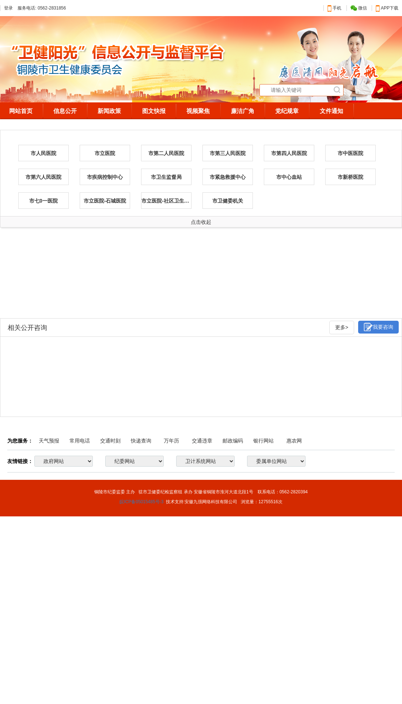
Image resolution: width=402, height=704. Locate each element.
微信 (358, 8)
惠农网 (294, 441)
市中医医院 (350, 153)
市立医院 (105, 153)
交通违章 (202, 441)
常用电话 (79, 441)
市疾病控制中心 (105, 177)
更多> (341, 327)
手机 (334, 8)
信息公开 (65, 111)
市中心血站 (289, 177)
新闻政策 (109, 111)
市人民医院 (43, 153)
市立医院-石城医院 (105, 201)
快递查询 (141, 441)
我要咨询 (378, 326)
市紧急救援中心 (228, 177)
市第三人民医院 (228, 153)
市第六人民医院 (43, 177)
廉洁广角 (242, 111)
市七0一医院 (43, 201)
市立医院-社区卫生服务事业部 (166, 201)
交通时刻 (110, 441)
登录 (8, 8)
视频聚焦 (198, 111)
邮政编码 (233, 441)
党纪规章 (287, 111)
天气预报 (49, 441)
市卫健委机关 (227, 201)
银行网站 (263, 441)
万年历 (171, 441)
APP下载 (387, 8)
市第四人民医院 (289, 153)
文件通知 (331, 111)
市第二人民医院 (166, 153)
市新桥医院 (350, 177)
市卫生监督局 (166, 177)
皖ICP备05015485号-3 (141, 501)
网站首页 (21, 111)
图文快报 (154, 111)
